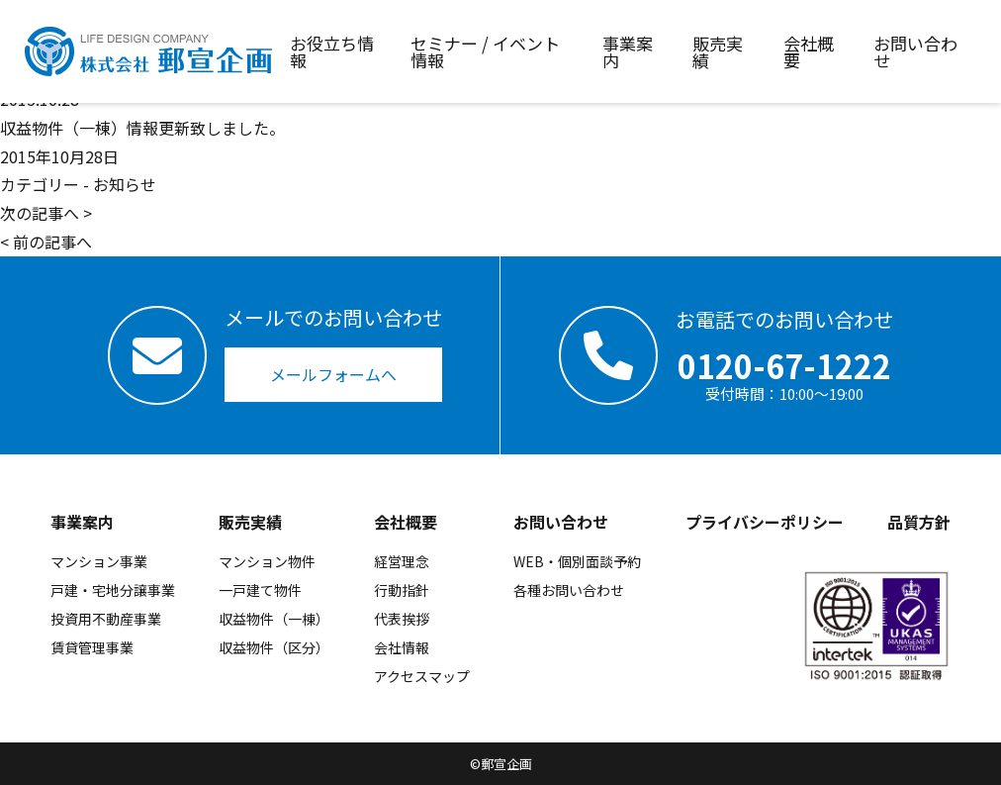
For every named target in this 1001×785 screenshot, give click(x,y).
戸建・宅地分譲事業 (112, 590)
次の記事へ (39, 213)
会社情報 (401, 647)
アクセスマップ (422, 676)
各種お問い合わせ (568, 590)
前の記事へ (52, 241)
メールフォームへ (333, 374)
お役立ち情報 (332, 51)
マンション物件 (267, 561)
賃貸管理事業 (92, 647)
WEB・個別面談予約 (577, 561)
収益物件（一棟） (274, 619)
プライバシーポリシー (764, 522)
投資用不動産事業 (105, 619)
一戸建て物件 (260, 590)
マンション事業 (98, 561)
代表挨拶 (401, 619)
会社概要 (405, 522)
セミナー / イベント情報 (485, 51)
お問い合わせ (560, 522)
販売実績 (250, 522)
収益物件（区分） (274, 647)
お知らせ (124, 184)
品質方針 (919, 522)
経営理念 (401, 561)
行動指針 (401, 590)
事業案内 (82, 522)
